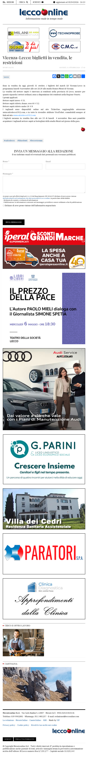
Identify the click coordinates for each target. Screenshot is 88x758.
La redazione (8, 720)
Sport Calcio (8, 68)
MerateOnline (22, 720)
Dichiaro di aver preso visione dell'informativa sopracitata (30, 205)
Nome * (6, 161)
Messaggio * (8, 174)
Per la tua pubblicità (24, 739)
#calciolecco (9, 140)
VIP (58, 720)
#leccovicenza (36, 140)
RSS (45, 720)
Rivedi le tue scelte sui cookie (44, 725)
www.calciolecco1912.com (24, 115)
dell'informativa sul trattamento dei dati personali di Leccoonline (26, 198)
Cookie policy (23, 725)
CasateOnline (35, 720)
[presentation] (20, 213)
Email (48, 161)
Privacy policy (9, 725)
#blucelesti (22, 140)
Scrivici (8, 739)
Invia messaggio (14, 222)
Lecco (6, 77)
